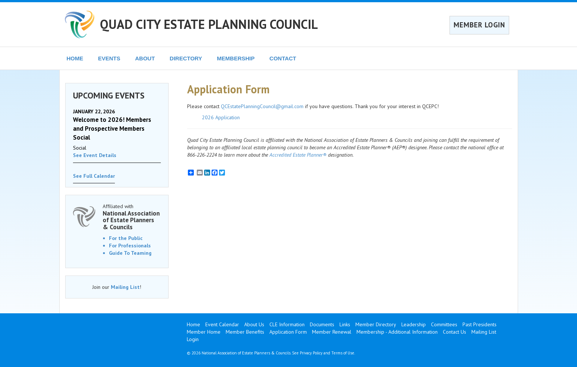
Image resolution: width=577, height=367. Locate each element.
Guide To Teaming (130, 253)
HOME (75, 58)
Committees (444, 324)
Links (344, 324)
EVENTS (109, 58)
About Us (254, 324)
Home (193, 324)
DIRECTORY (186, 58)
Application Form (288, 331)
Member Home (203, 331)
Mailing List (125, 287)
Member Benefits (245, 331)
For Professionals (130, 245)
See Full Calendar (94, 176)
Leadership (413, 324)
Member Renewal (331, 331)
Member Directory (375, 324)
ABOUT (145, 58)
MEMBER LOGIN (479, 24)
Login (193, 339)
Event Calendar (222, 324)
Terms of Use (342, 353)
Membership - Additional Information (397, 331)
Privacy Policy (311, 353)
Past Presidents (479, 324)
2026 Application (221, 117)
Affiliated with (132, 217)
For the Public (126, 238)
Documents (322, 324)
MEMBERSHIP (236, 58)
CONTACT (282, 58)
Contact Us (454, 331)
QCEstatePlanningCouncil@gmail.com (262, 106)
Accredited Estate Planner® (297, 154)
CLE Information (287, 324)
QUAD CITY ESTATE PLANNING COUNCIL (209, 24)
